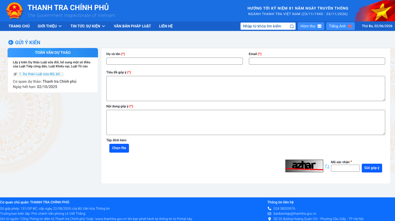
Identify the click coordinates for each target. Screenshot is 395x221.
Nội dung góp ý (117, 106)
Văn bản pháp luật (132, 26)
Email (253, 54)
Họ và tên (113, 54)
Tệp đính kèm (116, 140)
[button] (311, 26)
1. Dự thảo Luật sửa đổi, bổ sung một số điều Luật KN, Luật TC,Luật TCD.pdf (38, 74)
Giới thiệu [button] (50, 26)
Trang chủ (19, 26)
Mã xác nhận (341, 162)
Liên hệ (166, 26)
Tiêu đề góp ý (116, 72)
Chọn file (119, 148)
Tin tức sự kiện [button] (88, 26)
